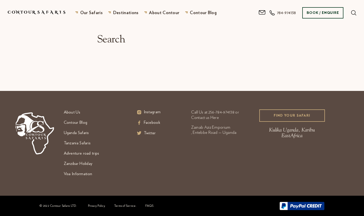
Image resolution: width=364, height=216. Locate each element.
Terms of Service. (125, 205)
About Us (72, 112)
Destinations (126, 13)
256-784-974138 (221, 112)
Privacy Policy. (96, 205)
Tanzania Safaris (77, 143)
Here (214, 118)
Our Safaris (91, 13)
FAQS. (149, 205)
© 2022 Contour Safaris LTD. (58, 205)
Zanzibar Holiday (78, 164)
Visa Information (78, 174)
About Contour (164, 13)
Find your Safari (292, 115)
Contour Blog (203, 13)
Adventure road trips (81, 153)
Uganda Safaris (76, 133)
